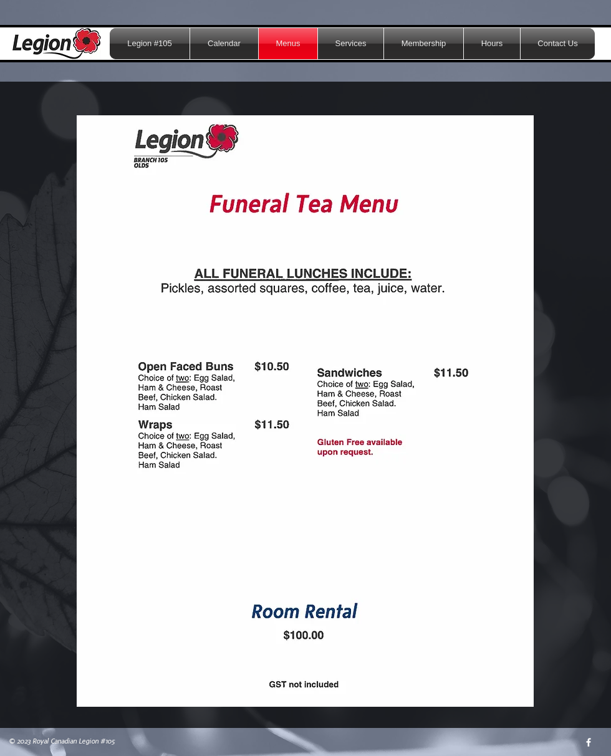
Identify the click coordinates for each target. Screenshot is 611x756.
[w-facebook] (588, 742)
